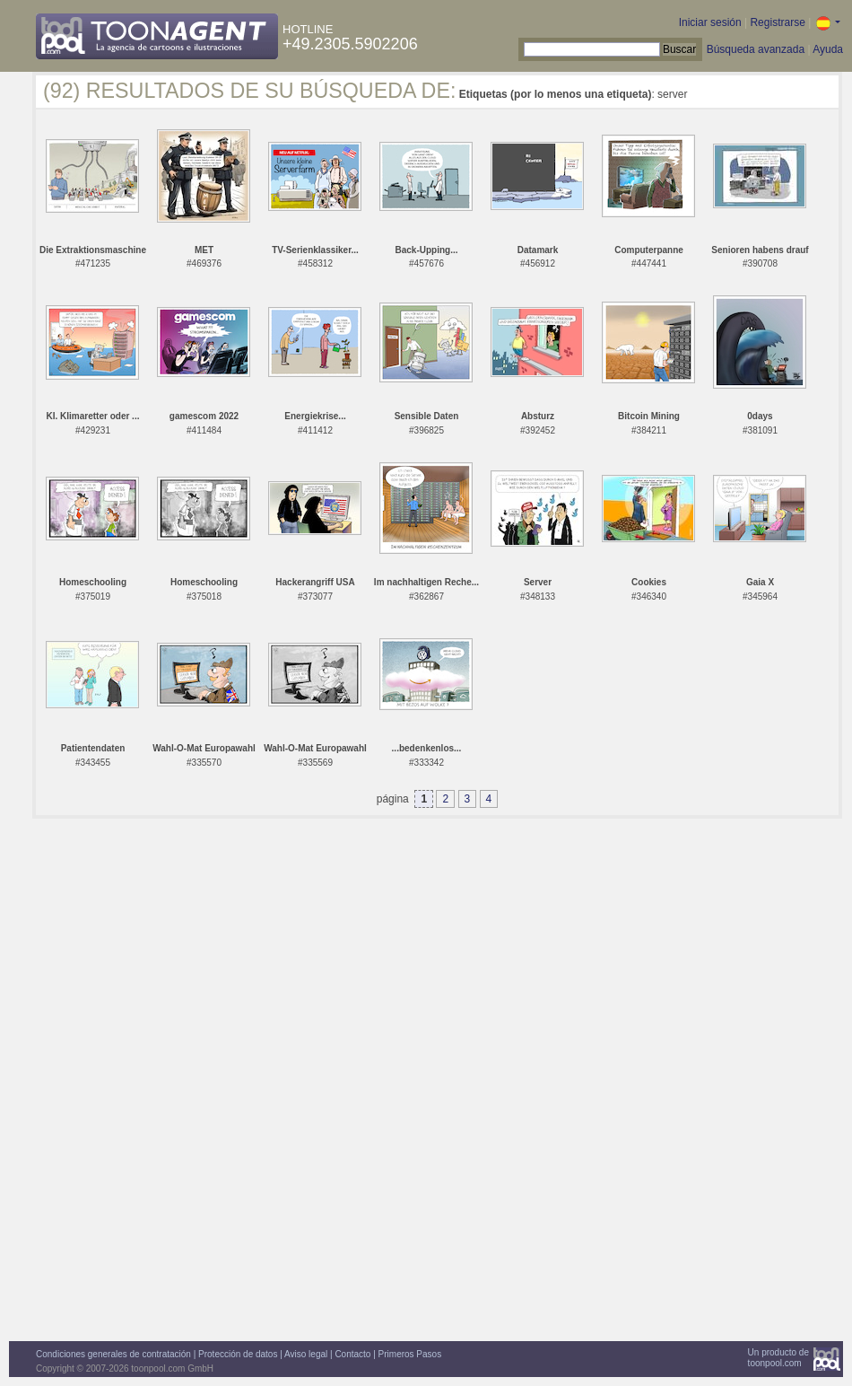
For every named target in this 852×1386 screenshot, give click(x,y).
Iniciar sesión (710, 22)
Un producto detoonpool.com (778, 1357)
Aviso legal (305, 1354)
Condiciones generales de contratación (113, 1354)
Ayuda (828, 49)
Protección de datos (237, 1354)
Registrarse (777, 22)
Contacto (352, 1354)
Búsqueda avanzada (755, 49)
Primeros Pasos (410, 1354)
